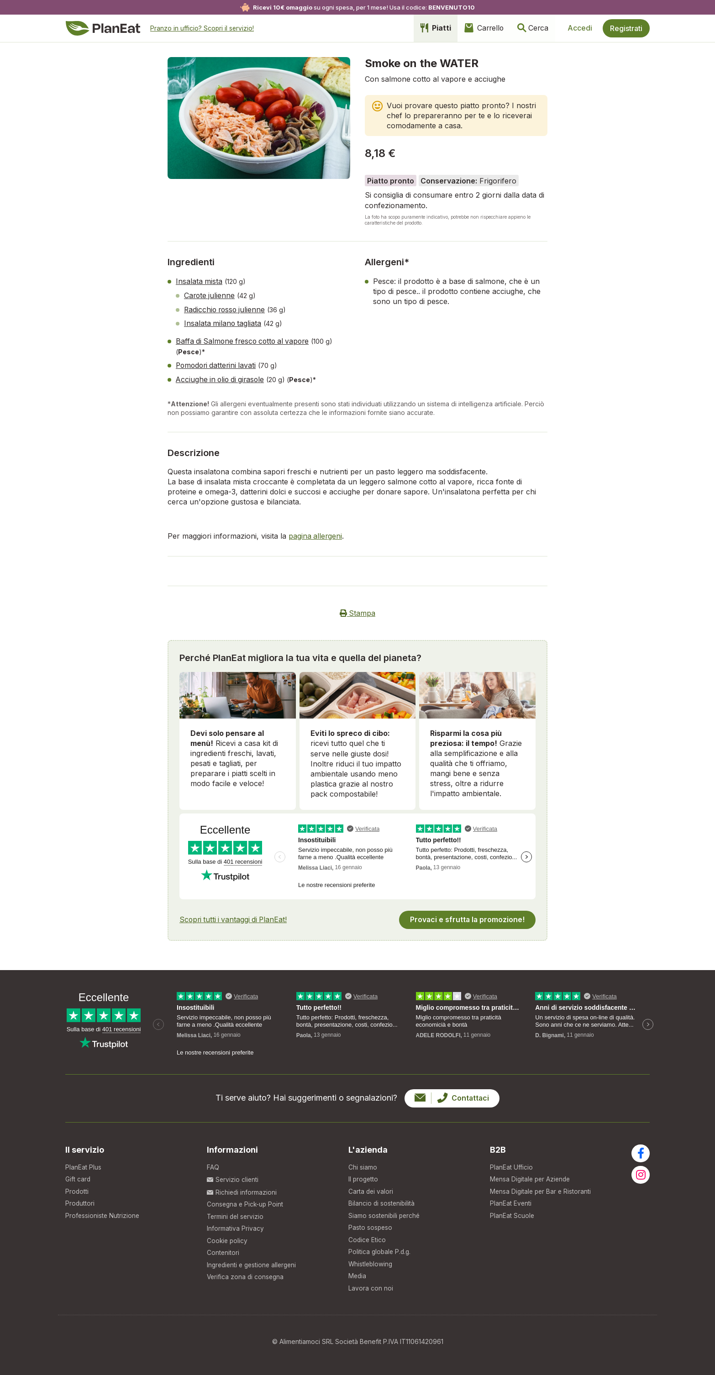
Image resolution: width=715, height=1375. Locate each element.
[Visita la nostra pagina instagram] (640, 1171)
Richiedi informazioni (242, 1188)
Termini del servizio (236, 1214)
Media (357, 1276)
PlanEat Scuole (512, 1214)
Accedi (578, 28)
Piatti (428, 28)
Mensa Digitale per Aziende (531, 1176)
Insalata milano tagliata (223, 322)
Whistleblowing (371, 1263)
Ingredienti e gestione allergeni (254, 1263)
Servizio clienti (233, 1176)
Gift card (78, 1176)
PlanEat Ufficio (511, 1163)
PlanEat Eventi (511, 1201)
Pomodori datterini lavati (217, 363)
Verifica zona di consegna (246, 1276)
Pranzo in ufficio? (203, 28)
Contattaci (451, 1094)
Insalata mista (199, 281)
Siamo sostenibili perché (385, 1214)
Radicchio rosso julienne (226, 308)
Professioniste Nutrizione (103, 1214)
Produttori (80, 1201)
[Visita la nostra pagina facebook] (640, 1149)
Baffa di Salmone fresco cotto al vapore (245, 339)
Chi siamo (362, 1163)
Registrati (626, 28)
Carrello (478, 28)
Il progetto (363, 1176)
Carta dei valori (371, 1188)
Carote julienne (210, 294)
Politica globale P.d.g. (380, 1251)
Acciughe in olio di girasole (222, 377)
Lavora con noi (370, 1288)
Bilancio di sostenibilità (382, 1201)
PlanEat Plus (83, 1163)
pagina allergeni (316, 533)
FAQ (213, 1163)
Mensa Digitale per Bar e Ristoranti (542, 1188)
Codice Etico (367, 1238)
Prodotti (77, 1188)
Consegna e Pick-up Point (246, 1201)
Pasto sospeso (370, 1226)
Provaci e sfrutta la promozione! (467, 915)
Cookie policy (228, 1238)
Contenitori (223, 1251)
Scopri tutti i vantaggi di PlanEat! (234, 915)
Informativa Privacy (235, 1226)
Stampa (358, 609)
